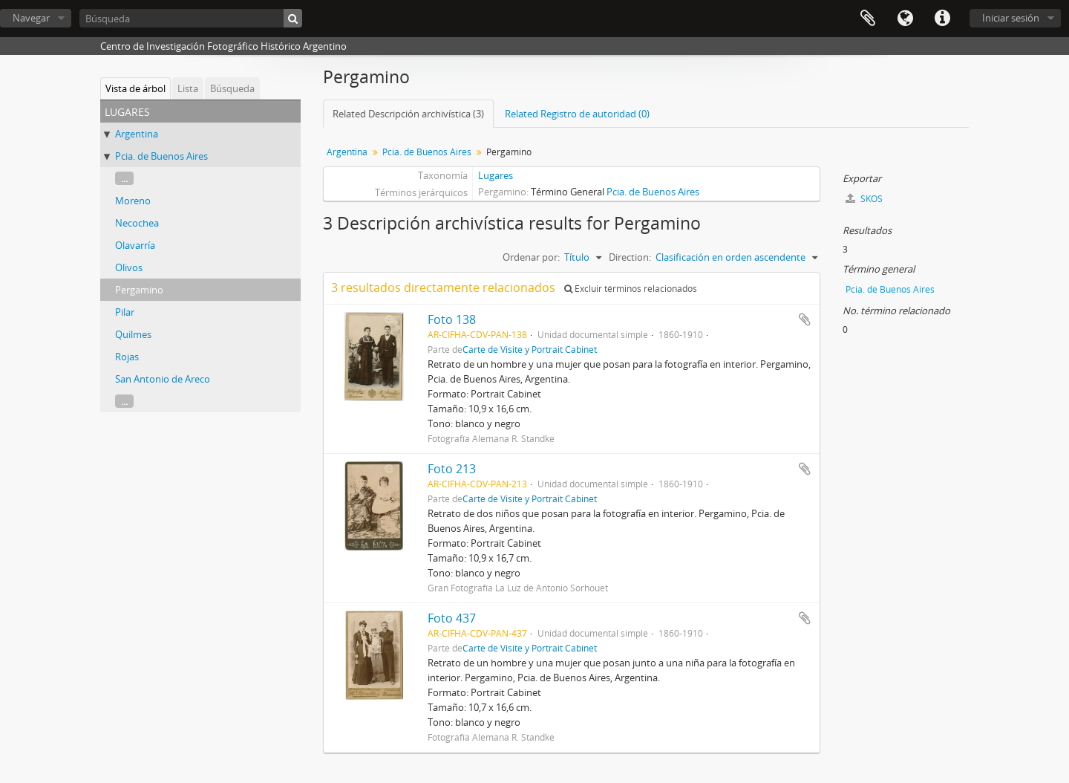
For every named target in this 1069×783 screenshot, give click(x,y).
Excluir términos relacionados (630, 288)
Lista (187, 88)
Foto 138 (452, 319)
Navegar (31, 18)
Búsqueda (232, 88)
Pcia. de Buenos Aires (161, 156)
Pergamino (139, 289)
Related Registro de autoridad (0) (577, 113)
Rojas (127, 356)
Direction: (630, 257)
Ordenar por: (531, 257)
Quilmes (133, 334)
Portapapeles (867, 18)
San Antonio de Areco (162, 379)
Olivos (129, 267)
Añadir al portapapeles (804, 319)
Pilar (124, 312)
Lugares (495, 175)
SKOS (864, 198)
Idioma (904, 18)
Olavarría (135, 245)
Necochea (137, 223)
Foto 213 (452, 469)
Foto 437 (452, 618)
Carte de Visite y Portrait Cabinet (529, 349)
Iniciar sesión (1010, 18)
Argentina (136, 133)
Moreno (133, 200)
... (124, 178)
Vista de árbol (135, 88)
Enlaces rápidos (942, 18)
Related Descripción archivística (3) (408, 113)
